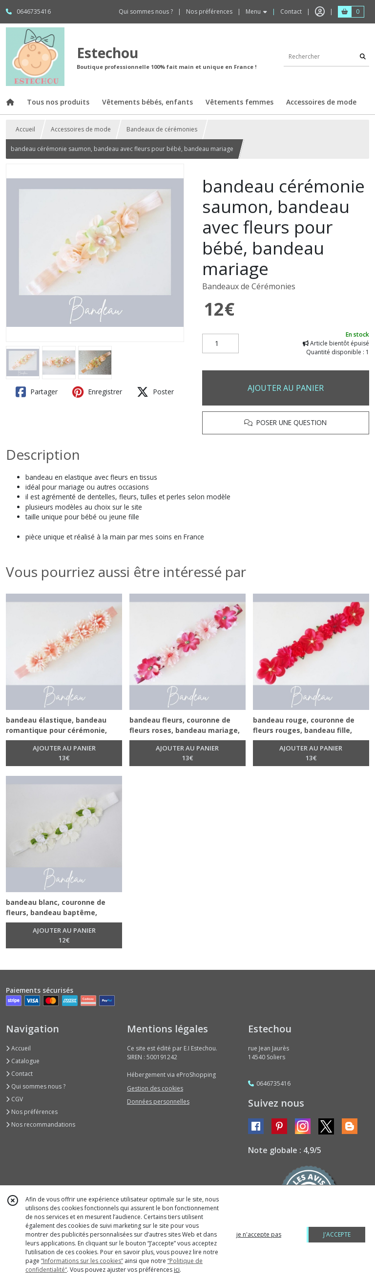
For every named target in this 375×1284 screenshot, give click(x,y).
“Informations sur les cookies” (82, 1261)
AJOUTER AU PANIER (286, 388)
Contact (291, 11)
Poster (155, 392)
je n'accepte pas (258, 1234)
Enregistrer (97, 392)
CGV (14, 1099)
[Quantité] (220, 343)
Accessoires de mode (81, 129)
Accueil (25, 129)
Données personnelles (158, 1101)
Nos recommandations (40, 1124)
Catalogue (23, 1061)
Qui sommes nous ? (35, 1086)
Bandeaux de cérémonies (161, 129)
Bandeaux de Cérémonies (248, 286)
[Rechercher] (362, 56)
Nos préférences (32, 1112)
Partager (37, 392)
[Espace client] (320, 12)
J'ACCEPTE (337, 1234)
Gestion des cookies (155, 1088)
